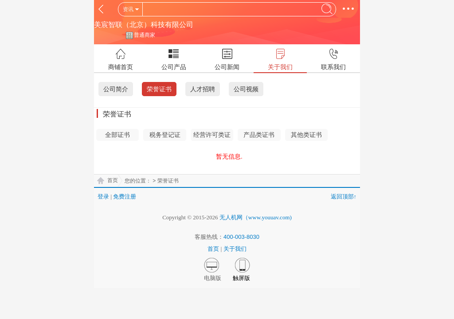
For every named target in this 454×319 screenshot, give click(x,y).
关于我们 (235, 248)
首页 (112, 180)
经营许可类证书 (212, 136)
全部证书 (117, 134)
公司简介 (115, 89)
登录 (103, 196)
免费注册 (124, 196)
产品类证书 (258, 134)
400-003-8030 (241, 236)
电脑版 (212, 278)
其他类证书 (306, 134)
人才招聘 (202, 89)
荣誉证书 (159, 89)
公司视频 (246, 89)
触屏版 (241, 278)
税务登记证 (164, 134)
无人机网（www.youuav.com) (255, 217)
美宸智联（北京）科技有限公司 (143, 24)
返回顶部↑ (344, 196)
